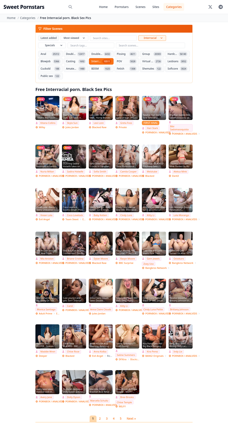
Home (103, 7)
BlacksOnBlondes (134, 359)
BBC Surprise (126, 262)
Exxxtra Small (84, 219)
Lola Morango (181, 215)
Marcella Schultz (99, 400)
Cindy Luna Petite (153, 309)
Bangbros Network (156, 267)
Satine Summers (126, 355)
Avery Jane (46, 397)
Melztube (152, 171)
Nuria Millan (47, 171)
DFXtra (123, 359)
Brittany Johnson (179, 309)
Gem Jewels (153, 258)
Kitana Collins (47, 122)
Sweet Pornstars (23, 6)
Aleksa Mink (180, 171)
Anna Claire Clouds (100, 309)
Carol (70, 305)
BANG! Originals (154, 355)
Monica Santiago (46, 309)
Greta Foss (126, 122)
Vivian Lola (46, 215)
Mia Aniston (47, 258)
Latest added (49, 38)
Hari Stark (152, 128)
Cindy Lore (126, 215)
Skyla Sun (72, 122)
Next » (131, 418)
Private (123, 127)
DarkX (175, 175)
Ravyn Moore (127, 258)
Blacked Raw (99, 127)
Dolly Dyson (73, 397)
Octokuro (179, 258)
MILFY (122, 406)
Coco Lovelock (75, 215)
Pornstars (122, 7)
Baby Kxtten (100, 215)
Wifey (42, 127)
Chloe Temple (124, 402)
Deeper (43, 355)
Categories (174, 7)
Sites (155, 7)
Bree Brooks (127, 397)
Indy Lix (178, 351)
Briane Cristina (75, 258)
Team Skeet (71, 219)
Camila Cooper (128, 171)
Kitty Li (150, 215)
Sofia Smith (100, 171)
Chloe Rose (73, 351)
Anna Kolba (100, 351)
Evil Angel (44, 219)
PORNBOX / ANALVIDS (157, 132)
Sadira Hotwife (75, 171)
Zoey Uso (148, 263)
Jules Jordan (72, 127)
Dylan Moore (101, 258)
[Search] (70, 7)
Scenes (140, 7)
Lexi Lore (99, 122)
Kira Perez (152, 351)
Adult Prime (45, 313)
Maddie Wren (47, 351)
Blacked (149, 175)
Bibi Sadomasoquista (179, 128)
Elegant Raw (57, 313)
